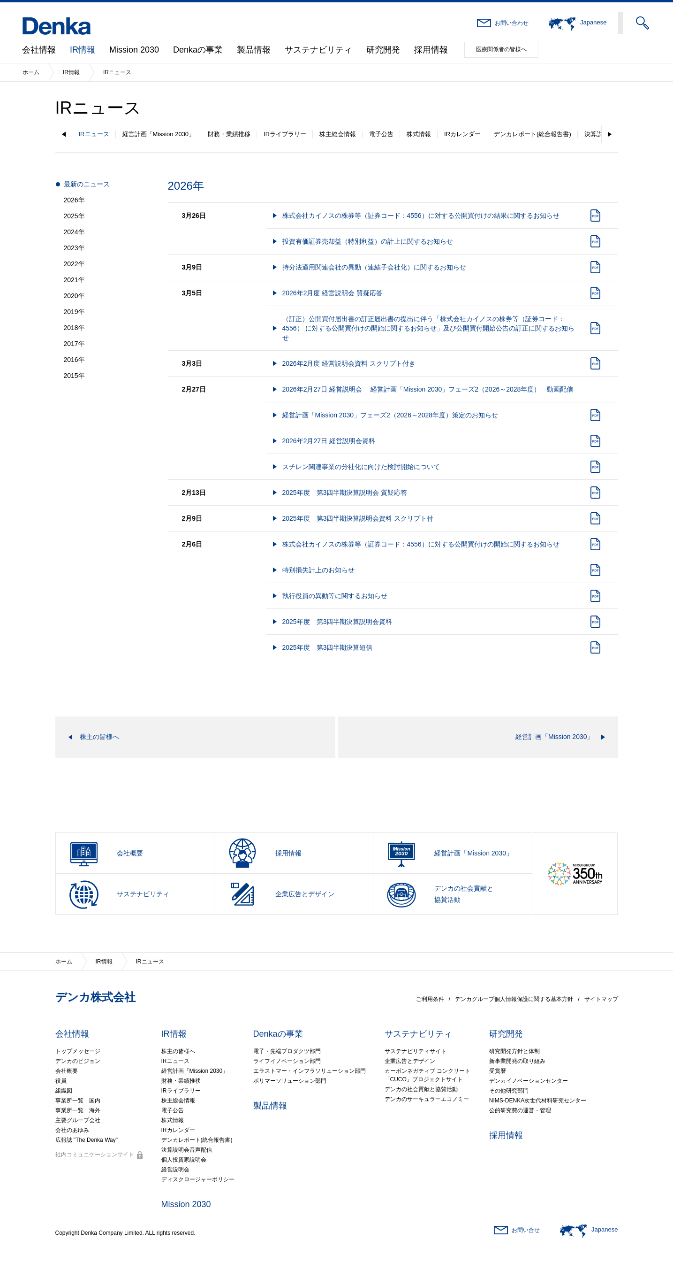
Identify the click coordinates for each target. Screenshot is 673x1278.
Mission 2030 (134, 49)
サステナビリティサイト (415, 1051)
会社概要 (66, 1071)
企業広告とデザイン (410, 1061)
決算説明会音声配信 (186, 1150)
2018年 (74, 327)
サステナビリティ (318, 49)
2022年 (74, 264)
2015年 (74, 375)
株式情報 (419, 134)
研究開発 (383, 49)
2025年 (74, 216)
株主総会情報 (337, 134)
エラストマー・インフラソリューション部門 (309, 1071)
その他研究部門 (509, 1090)
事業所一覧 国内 (77, 1100)
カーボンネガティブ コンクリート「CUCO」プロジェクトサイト (427, 1075)
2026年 (74, 200)
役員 (61, 1081)
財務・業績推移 (229, 134)
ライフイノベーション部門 (287, 1061)
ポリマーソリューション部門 (289, 1081)
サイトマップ (601, 999)
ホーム (31, 72)
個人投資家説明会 (183, 1159)
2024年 (74, 232)
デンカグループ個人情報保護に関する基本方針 (514, 999)
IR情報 (82, 49)
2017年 (74, 343)
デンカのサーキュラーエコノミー (427, 1099)
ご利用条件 (430, 999)
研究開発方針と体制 (514, 1051)
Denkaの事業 (198, 49)
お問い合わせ (512, 23)
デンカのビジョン (77, 1061)
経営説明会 (175, 1169)
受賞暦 (497, 1071)
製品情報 (254, 49)
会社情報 (39, 49)
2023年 (74, 248)
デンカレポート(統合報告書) (532, 134)
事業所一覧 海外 (77, 1110)
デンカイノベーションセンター (528, 1081)
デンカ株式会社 (95, 997)
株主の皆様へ (178, 1051)
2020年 (74, 296)
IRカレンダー (462, 134)
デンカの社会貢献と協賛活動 (421, 1089)
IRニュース (94, 134)
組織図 (63, 1090)
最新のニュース (87, 184)
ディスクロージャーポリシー (197, 1179)
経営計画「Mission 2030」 (158, 134)
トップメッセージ (77, 1051)
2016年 (74, 359)
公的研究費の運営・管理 (520, 1110)
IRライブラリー (285, 134)
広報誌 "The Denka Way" (86, 1140)
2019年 (74, 312)
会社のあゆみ (72, 1130)
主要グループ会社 (77, 1120)
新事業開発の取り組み (517, 1061)
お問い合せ (526, 1230)
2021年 (74, 280)
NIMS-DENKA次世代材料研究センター (537, 1100)
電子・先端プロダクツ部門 (287, 1051)
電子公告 (381, 134)
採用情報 (431, 49)
